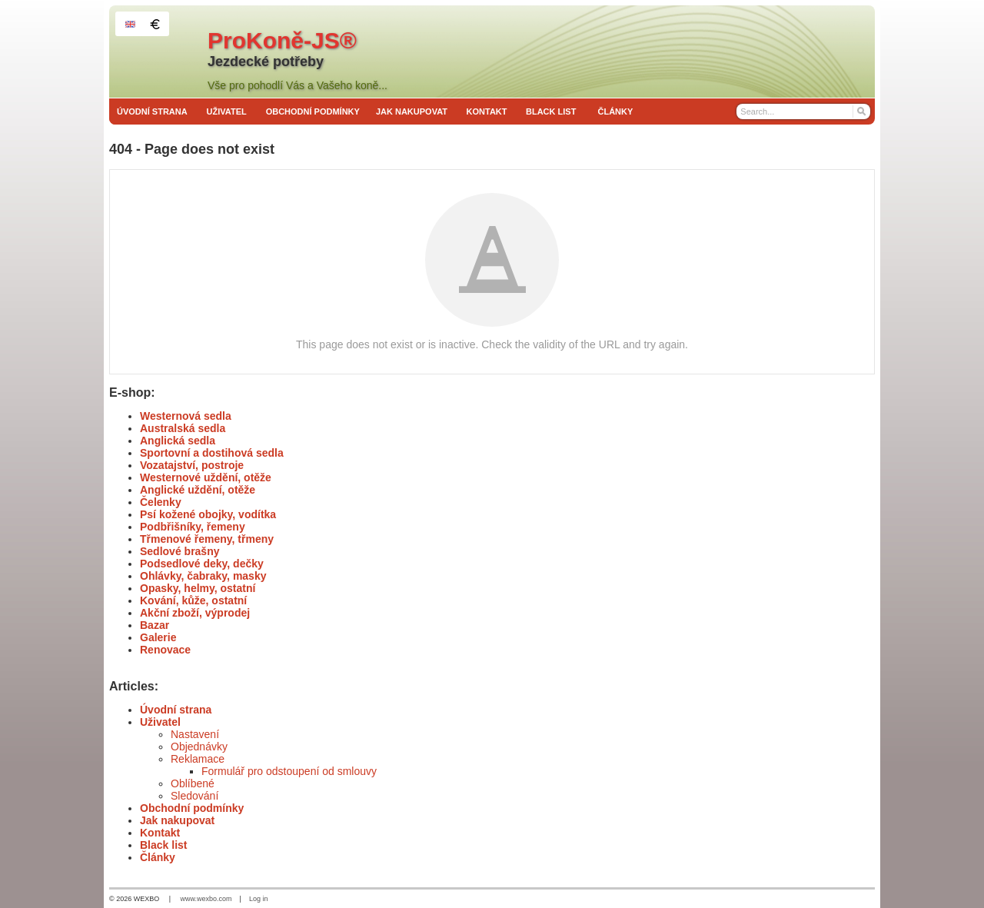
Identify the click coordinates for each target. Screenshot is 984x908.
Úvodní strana (175, 709)
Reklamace (197, 759)
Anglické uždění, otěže (197, 490)
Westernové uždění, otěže (205, 477)
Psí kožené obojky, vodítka (208, 514)
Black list (163, 845)
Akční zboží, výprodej (195, 613)
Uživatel (160, 722)
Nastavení (195, 734)
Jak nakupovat (177, 820)
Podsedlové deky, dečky (202, 563)
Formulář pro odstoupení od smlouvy (289, 771)
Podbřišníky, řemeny (192, 527)
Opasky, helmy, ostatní (197, 588)
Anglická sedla (177, 440)
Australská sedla (182, 428)
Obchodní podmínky (192, 808)
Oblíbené (192, 783)
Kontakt (160, 833)
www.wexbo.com (206, 899)
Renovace (165, 650)
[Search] (860, 111)
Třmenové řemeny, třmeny (207, 539)
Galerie (158, 637)
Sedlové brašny (180, 551)
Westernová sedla (185, 416)
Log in (258, 899)
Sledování (194, 796)
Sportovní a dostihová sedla (212, 453)
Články (157, 857)
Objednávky (199, 746)
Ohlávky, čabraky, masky (203, 576)
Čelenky (160, 502)
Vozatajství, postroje (192, 465)
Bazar (154, 625)
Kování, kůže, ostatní (193, 600)
